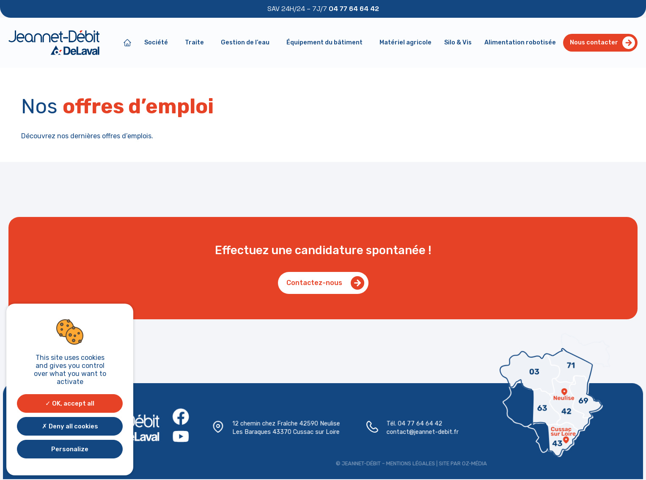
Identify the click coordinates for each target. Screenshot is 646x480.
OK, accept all (69, 403)
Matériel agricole (405, 42)
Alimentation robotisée (520, 42)
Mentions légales (409, 463)
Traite (196, 42)
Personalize (69, 449)
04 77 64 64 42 (418, 424)
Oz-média (471, 463)
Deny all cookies (70, 426)
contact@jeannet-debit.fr (420, 432)
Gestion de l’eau (247, 42)
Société (158, 42)
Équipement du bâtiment (326, 42)
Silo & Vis (458, 42)
